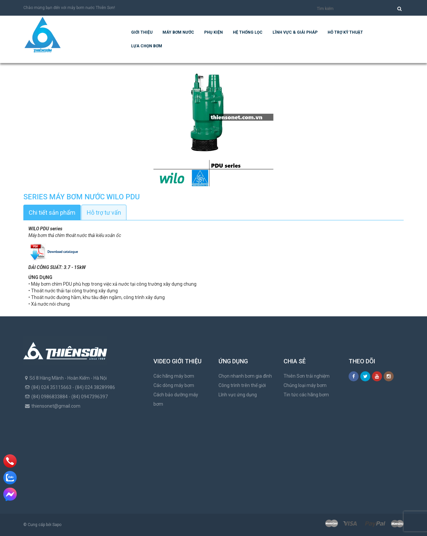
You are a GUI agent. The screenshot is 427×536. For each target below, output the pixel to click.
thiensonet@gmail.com (55, 406)
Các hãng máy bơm (173, 376)
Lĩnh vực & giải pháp (295, 32)
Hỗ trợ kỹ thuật (345, 32)
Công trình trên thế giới (242, 385)
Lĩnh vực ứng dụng (238, 394)
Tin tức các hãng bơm (306, 394)
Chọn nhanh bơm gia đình (245, 376)
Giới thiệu (141, 32)
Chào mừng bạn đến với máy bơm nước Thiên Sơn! (69, 7)
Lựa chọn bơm (146, 46)
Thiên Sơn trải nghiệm (307, 376)
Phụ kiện (213, 32)
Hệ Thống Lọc (248, 32)
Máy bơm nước (178, 32)
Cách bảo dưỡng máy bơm (175, 399)
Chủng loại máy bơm (305, 385)
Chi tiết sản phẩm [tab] (52, 212)
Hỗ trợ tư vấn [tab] (104, 212)
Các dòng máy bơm (173, 385)
